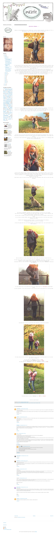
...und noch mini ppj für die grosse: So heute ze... (8, 69)
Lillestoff (9, 106)
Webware (4, 120)
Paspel (6, 113)
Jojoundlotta (18, 408)
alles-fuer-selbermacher (8, 89)
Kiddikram (8, 101)
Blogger (36, 531)
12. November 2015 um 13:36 (24, 455)
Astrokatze (9, 90)
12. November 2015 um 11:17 (23, 425)
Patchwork (10, 113)
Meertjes (11, 107)
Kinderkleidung (6, 102)
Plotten (4, 114)
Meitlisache (10, 108)
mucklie (20, 446)
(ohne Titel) (9, 130)
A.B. (17, 433)
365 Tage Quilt (10, 88)
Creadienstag (10, 92)
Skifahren (10, 118)
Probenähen (5, 115)
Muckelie (8, 109)
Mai (5, 78)
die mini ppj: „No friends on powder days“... (8, 67)
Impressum (4, 522)
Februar (6, 81)
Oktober (6, 72)
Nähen (4, 111)
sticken (4, 119)
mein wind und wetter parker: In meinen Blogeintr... (8, 59)
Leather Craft (5, 106)
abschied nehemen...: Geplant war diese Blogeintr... (7, 65)
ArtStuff (6, 90)
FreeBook (9, 97)
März (5, 80)
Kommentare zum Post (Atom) (21, 517)
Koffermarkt (9, 104)
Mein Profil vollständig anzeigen (7, 529)
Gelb (4, 99)
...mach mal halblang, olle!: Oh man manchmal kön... (8, 63)
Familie (8, 96)
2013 (5, 85)
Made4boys (5, 107)
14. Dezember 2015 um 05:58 (23, 498)
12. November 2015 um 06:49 (24, 408)
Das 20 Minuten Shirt (7, 93)
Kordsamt (4, 105)
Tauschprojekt (9, 119)
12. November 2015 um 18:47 (26, 446)
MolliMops (18, 425)
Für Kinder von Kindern (9, 98)
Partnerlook (10, 112)
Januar (6, 82)
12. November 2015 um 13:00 (22, 433)
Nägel (10, 110)
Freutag (4, 98)
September (6, 73)
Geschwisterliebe (9, 99)
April (5, 79)
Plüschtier (9, 114)
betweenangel (18, 455)
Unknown (18, 498)
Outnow (7, 112)
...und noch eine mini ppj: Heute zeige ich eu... (8, 71)
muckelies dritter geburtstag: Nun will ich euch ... (8, 61)
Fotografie (4, 97)
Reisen (10, 116)
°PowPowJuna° (5, 88)
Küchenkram (9, 105)
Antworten (18, 414)
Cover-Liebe (4, 92)
